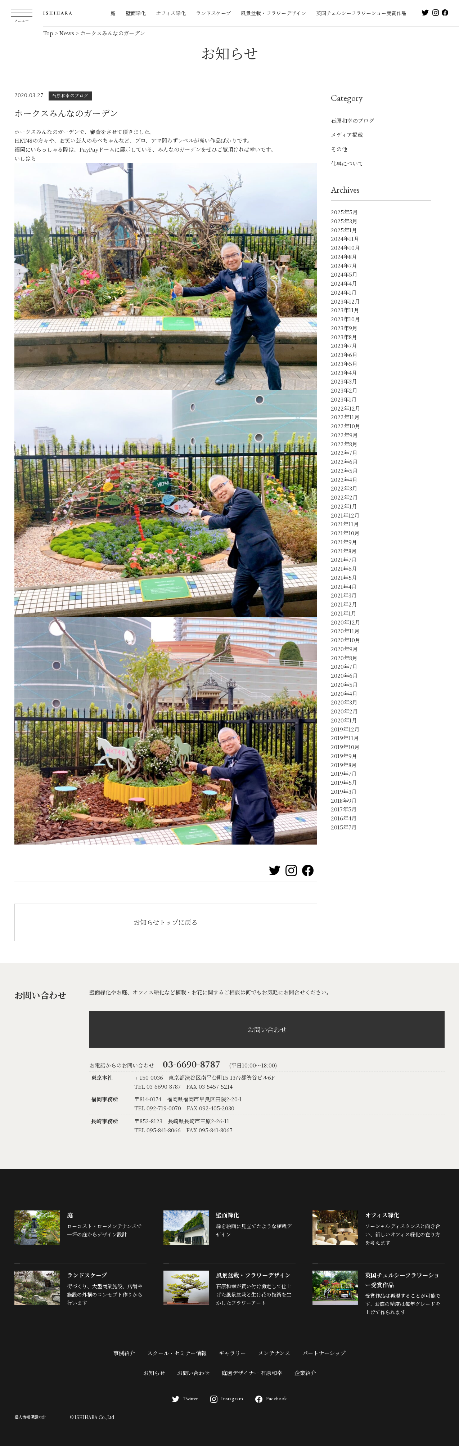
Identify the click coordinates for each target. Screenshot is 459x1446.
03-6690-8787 (191, 1063)
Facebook (271, 1398)
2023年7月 (344, 345)
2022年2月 (344, 497)
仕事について (347, 163)
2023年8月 (344, 337)
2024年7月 (344, 265)
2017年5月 (344, 809)
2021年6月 (344, 568)
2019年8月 (344, 765)
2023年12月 (345, 301)
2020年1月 (344, 720)
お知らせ (154, 1372)
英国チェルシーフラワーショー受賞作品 (361, 13)
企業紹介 (305, 1372)
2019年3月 (344, 791)
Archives (345, 189)
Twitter (185, 1398)
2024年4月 (344, 283)
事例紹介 (124, 1353)
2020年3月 (344, 702)
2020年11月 (345, 631)
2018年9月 (344, 800)
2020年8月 (344, 658)
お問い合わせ (267, 1029)
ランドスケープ (213, 13)
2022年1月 (344, 506)
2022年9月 (344, 435)
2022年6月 (344, 461)
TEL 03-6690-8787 (157, 1086)
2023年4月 (344, 372)
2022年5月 (344, 470)
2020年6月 (344, 675)
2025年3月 (344, 221)
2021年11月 (345, 524)
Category (347, 97)
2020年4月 (344, 693)
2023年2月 (344, 390)
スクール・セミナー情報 (177, 1353)
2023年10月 (345, 319)
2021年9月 (344, 542)
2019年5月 (344, 782)
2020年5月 (344, 684)
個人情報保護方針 (30, 1417)
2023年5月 (344, 363)
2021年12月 (345, 515)
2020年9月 (344, 649)
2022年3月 (344, 488)
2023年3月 (344, 381)
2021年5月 (344, 577)
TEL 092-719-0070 (157, 1108)
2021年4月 (344, 586)
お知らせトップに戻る (166, 922)
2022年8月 (344, 444)
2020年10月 (345, 640)
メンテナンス (274, 1353)
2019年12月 (345, 729)
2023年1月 (344, 399)
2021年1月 (343, 613)
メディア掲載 (347, 134)
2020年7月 (344, 666)
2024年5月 (344, 274)
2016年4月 (344, 818)
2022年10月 (345, 426)
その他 (339, 149)
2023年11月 (345, 310)
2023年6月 (344, 354)
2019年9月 (344, 756)
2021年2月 (344, 604)
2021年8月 (344, 551)
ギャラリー (232, 1353)
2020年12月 (345, 622)
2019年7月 (344, 773)
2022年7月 (344, 452)
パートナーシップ (324, 1353)
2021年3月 (344, 595)
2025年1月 (344, 230)
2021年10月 (345, 533)
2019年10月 (345, 747)
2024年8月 (344, 256)
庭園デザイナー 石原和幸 (252, 1372)
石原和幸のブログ (352, 120)
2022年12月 (345, 408)
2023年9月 (344, 328)
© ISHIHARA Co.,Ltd (92, 1417)
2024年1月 (344, 292)
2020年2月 (344, 711)
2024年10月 (345, 247)
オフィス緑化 (171, 13)
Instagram (226, 1398)
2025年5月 (344, 212)
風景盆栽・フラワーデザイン (273, 13)
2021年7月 (344, 559)
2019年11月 (345, 738)
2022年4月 (344, 479)
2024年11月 (345, 238)
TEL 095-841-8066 (157, 1130)
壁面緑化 (136, 13)
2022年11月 (345, 417)
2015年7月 (344, 827)
